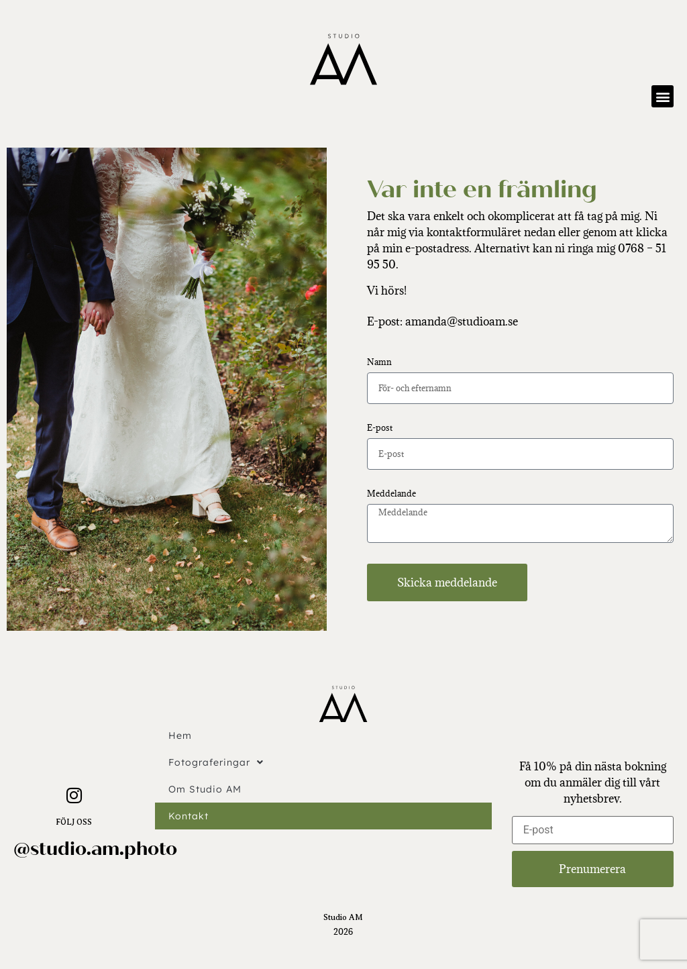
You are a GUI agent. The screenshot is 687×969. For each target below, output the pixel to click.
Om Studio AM (205, 789)
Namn (379, 362)
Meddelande (391, 494)
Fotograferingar (216, 762)
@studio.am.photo (95, 849)
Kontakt (188, 816)
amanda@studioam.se (461, 321)
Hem (180, 735)
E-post (379, 428)
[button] (662, 96)
